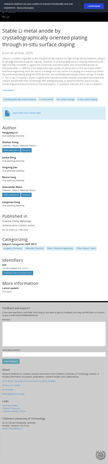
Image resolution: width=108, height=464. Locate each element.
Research (26, 150)
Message (6, 320)
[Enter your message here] (54, 334)
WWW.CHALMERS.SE (11, 428)
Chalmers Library (10, 405)
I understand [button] (94, 6)
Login (6, 17)
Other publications (11, 150)
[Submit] (10, 361)
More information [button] (25, 8)
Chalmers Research (11, 408)
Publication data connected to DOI (18, 273)
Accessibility (7, 389)
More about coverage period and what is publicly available (29, 381)
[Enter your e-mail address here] (54, 354)
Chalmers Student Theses (14, 411)
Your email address (11, 350)
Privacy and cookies (11, 385)
